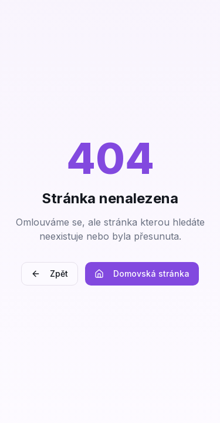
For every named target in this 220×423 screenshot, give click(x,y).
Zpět (49, 273)
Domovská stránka (141, 273)
